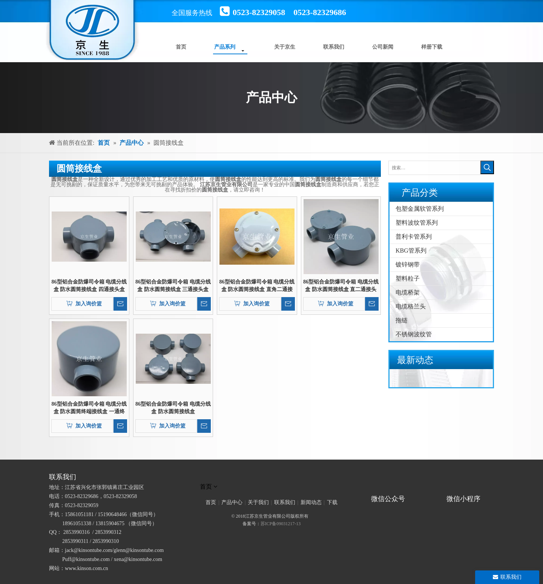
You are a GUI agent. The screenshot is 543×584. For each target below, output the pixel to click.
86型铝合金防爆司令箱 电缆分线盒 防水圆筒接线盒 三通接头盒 (173, 285)
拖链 (402, 320)
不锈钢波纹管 (414, 334)
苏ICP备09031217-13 (281, 523)
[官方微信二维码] (368, 488)
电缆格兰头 (411, 306)
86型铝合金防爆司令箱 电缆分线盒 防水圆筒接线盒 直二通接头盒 (341, 286)
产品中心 (231, 502)
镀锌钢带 (408, 264)
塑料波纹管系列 (417, 222)
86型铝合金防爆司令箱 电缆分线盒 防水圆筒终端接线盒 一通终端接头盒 (89, 408)
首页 (211, 502)
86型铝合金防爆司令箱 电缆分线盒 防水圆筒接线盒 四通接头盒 (89, 285)
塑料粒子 (408, 278)
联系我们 (284, 502)
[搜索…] (434, 168)
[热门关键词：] (487, 167)
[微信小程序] (466, 488)
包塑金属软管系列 (420, 208)
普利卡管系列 (414, 236)
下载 (332, 502)
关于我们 (258, 502)
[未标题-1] (271, 477)
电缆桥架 (408, 292)
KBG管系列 (411, 250)
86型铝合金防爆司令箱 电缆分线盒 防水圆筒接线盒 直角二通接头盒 (257, 286)
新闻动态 (311, 502)
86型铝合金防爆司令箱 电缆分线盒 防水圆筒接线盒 (173, 407)
